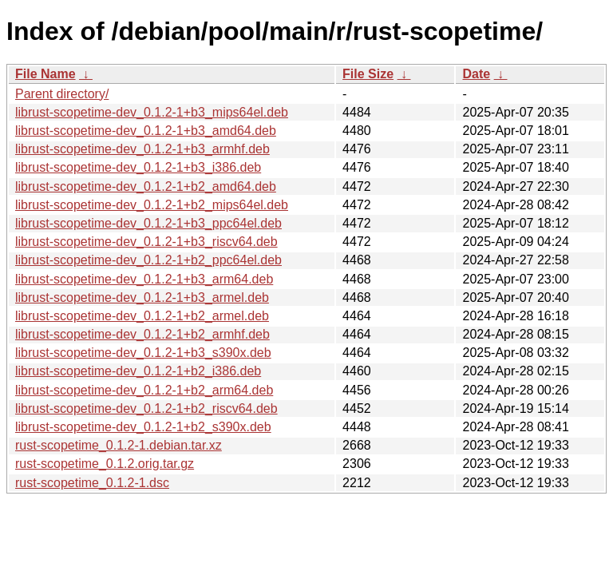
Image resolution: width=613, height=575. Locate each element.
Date (476, 74)
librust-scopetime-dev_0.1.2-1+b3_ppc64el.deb (148, 223)
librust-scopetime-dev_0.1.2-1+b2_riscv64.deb (146, 408)
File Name (45, 74)
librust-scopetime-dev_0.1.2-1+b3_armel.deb (142, 297)
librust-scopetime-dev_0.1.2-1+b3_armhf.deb (142, 149)
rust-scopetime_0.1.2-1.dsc (92, 483)
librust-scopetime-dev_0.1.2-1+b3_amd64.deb (145, 130)
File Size (368, 74)
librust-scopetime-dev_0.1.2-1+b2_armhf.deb (142, 334)
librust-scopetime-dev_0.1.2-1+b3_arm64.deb (144, 279)
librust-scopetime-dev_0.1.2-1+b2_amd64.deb (145, 186)
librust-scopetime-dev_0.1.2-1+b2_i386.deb (138, 371)
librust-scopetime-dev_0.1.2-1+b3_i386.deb (138, 167)
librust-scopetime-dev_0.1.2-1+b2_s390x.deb (143, 427)
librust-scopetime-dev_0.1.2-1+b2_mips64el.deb (151, 205)
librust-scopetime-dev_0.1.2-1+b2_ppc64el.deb (148, 260)
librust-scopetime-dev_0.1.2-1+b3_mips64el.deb (151, 112)
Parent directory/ (62, 94)
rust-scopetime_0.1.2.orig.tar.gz (104, 463)
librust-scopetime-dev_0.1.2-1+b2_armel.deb (142, 316)
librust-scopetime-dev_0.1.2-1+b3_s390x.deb (143, 352)
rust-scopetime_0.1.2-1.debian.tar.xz (118, 445)
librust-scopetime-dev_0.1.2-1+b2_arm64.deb (144, 390)
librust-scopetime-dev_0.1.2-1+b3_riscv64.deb (146, 241)
